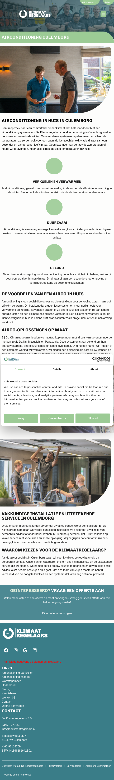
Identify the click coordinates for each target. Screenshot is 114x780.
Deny (21, 418)
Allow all (93, 418)
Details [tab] (57, 369)
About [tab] (94, 369)
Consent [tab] (20, 369)
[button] (103, 14)
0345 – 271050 (11, 724)
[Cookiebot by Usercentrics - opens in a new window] (95, 359)
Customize (57, 418)
